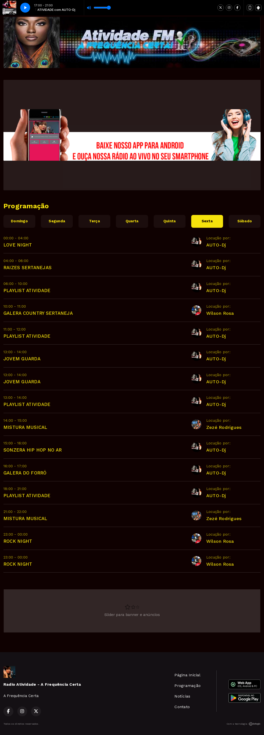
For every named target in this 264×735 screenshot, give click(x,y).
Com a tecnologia (243, 724)
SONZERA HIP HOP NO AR (32, 450)
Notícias (182, 696)
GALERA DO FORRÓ (25, 472)
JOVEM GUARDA (21, 358)
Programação (187, 685)
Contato (182, 706)
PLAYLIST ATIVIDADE (26, 290)
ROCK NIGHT (17, 541)
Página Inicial (187, 675)
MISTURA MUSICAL (25, 427)
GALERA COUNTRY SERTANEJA (38, 313)
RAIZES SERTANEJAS (27, 267)
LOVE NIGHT (17, 244)
